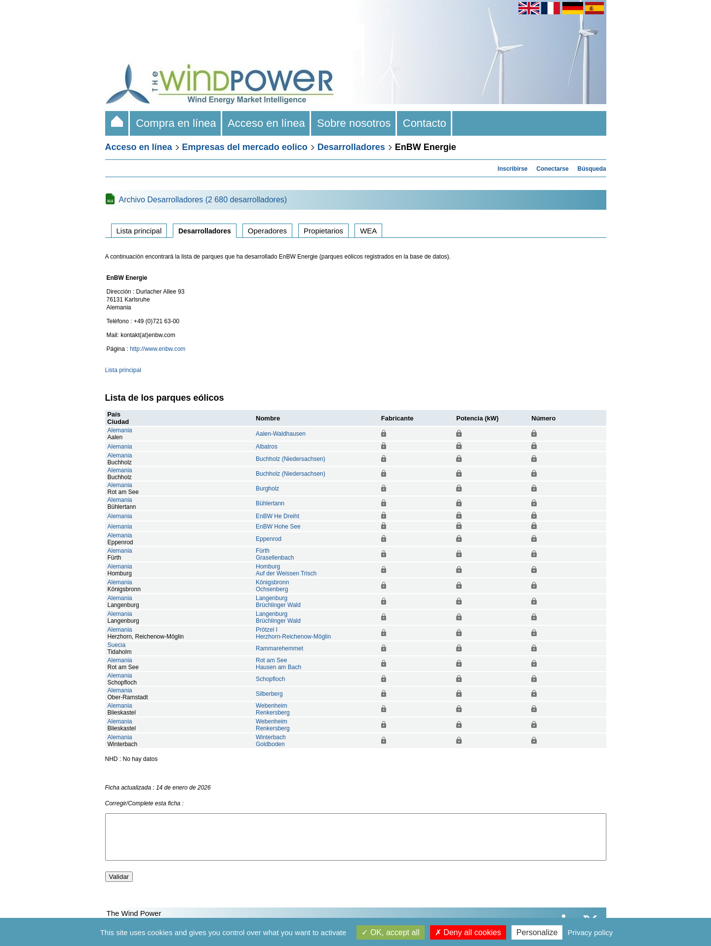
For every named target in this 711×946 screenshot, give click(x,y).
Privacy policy (590, 932)
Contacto (425, 123)
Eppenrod (268, 538)
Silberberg (269, 693)
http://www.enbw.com (158, 348)
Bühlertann (270, 503)
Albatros (266, 446)
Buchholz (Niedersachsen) (290, 458)
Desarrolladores (351, 147)
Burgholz (267, 488)
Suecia (117, 645)
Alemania (120, 430)
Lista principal (139, 231)
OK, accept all (390, 932)
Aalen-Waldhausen (281, 433)
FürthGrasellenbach (275, 554)
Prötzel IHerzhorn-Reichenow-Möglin (293, 633)
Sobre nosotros (354, 123)
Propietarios (323, 231)
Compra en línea (176, 123)
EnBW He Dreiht (277, 516)
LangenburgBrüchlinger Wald (278, 601)
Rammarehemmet (279, 648)
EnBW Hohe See (278, 526)
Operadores (267, 231)
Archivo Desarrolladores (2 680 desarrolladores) (203, 199)
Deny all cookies (468, 932)
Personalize (537, 932)
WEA (368, 231)
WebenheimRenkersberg (273, 709)
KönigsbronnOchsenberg (272, 586)
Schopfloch (270, 679)
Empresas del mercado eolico (245, 147)
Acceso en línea (266, 123)
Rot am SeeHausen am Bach (278, 664)
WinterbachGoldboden (271, 741)
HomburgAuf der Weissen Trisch (286, 570)
